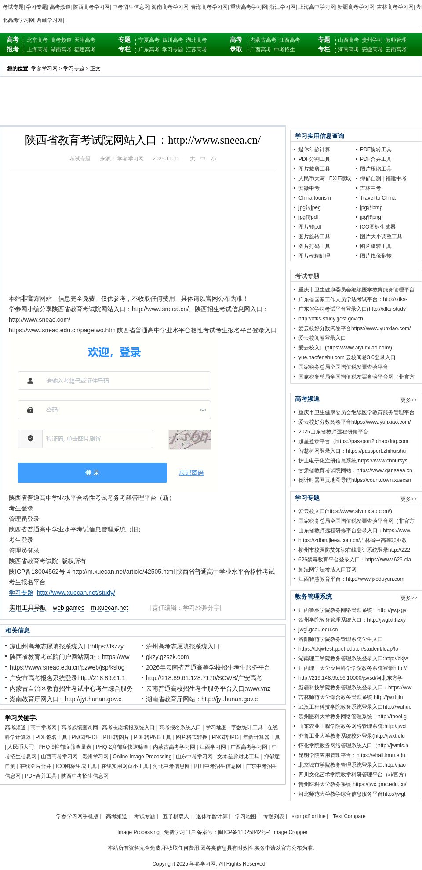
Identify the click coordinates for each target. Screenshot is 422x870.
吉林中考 (370, 188)
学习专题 (36, 7)
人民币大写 (20, 747)
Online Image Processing (142, 757)
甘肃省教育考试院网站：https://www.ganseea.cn (355, 470)
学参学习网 (44, 69)
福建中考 (396, 178)
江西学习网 (213, 747)
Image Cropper (290, 832)
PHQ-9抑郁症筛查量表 (64, 747)
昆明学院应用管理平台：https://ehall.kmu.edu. (352, 755)
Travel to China (378, 198)
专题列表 (273, 816)
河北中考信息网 (171, 766)
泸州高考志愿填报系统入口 (183, 646)
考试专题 (13, 7)
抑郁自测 (370, 178)
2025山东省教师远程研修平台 (333, 432)
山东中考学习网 (194, 757)
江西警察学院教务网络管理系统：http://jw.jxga (352, 610)
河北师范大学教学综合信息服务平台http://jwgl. (352, 794)
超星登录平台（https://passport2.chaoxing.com (353, 441)
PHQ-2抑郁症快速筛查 (122, 747)
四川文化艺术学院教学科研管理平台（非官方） (353, 775)
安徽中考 (309, 188)
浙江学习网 (282, 7)
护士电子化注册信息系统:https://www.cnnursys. (353, 461)
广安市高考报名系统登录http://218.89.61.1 (67, 677)
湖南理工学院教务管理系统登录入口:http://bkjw (353, 658)
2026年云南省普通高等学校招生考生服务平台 (208, 667)
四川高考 (172, 40)
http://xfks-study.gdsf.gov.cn (330, 319)
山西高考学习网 (59, 757)
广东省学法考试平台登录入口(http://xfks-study (352, 309)
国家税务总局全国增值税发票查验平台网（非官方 (356, 377)
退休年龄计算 (314, 149)
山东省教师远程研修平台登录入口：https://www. (354, 531)
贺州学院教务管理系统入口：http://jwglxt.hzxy (352, 620)
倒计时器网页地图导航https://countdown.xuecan (354, 480)
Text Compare (349, 816)
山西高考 (348, 40)
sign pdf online (308, 816)
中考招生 (284, 50)
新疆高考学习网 (356, 7)
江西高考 (289, 40)
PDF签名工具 (51, 737)
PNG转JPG (225, 737)
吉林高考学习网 (395, 7)
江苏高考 (196, 50)
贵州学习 (372, 40)
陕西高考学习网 (91, 7)
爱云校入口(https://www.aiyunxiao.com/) (345, 348)
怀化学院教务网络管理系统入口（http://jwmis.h (353, 746)
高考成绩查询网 (79, 727)
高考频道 (60, 7)
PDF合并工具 (41, 776)
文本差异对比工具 (238, 757)
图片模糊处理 (314, 256)
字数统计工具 (247, 727)
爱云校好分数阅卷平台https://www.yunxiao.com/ (354, 328)
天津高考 (84, 40)
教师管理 (396, 40)
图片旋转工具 (314, 236)
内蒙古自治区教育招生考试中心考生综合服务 (71, 688)
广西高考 (260, 50)
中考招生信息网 (131, 7)
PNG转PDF (85, 737)
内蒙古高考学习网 (174, 747)
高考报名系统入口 (180, 727)
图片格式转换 (191, 737)
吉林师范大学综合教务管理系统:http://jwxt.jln (350, 697)
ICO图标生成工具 (76, 766)
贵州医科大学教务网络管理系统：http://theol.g (352, 716)
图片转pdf (310, 227)
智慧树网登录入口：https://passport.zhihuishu (352, 451)
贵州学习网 (95, 757)
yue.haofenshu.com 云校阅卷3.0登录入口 (347, 357)
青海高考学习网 (209, 7)
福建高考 (84, 50)
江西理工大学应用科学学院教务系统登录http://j (353, 668)
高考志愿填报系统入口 (128, 727)
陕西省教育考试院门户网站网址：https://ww (69, 656)
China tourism (314, 198)
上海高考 (37, 50)
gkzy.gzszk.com (167, 656)
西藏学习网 (49, 20)
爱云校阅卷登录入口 (322, 338)
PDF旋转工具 (376, 149)
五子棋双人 (176, 816)
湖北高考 (196, 40)
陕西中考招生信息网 (85, 776)
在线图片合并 (35, 766)
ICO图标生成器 (378, 227)
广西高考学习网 (248, 747)
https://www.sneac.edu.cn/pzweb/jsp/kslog (67, 667)
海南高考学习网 (170, 7)
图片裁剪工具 (314, 169)
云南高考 (396, 50)
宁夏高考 (149, 40)
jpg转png (370, 217)
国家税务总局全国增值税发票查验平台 (343, 367)
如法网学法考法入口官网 (327, 569)
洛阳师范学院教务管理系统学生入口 (340, 639)
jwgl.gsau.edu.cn (318, 629)
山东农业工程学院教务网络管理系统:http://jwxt (352, 726)
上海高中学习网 (316, 7)
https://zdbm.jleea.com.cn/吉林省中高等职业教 (352, 540)
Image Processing (138, 832)
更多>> (408, 400)
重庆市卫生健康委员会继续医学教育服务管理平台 (356, 290)
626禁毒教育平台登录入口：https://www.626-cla (354, 560)
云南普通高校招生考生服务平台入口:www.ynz (208, 688)
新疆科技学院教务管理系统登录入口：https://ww (354, 687)
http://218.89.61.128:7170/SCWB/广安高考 (204, 677)
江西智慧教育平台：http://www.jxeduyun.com (351, 579)
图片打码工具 (314, 246)
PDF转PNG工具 (152, 737)
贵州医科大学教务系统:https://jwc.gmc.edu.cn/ (352, 784)
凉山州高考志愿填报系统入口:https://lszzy (67, 646)
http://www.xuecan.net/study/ (76, 592)
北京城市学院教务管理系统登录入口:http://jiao (352, 765)
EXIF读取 (340, 178)
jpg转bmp (371, 207)
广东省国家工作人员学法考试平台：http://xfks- (352, 299)
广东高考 (149, 50)
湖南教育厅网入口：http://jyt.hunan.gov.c (65, 699)
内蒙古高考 (263, 40)
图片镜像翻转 (376, 256)
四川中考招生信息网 (217, 766)
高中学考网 (43, 727)
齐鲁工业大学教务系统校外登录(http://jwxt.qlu (351, 736)
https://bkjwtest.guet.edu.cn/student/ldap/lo (348, 649)
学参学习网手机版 (77, 816)
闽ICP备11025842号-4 (244, 832)
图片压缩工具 (376, 169)
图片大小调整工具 (381, 236)
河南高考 (348, 50)
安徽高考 (372, 50)
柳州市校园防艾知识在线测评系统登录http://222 (354, 550)
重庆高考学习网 (248, 7)
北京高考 (37, 40)
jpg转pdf (308, 217)
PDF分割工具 (314, 159)
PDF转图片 (116, 737)
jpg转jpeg (309, 207)
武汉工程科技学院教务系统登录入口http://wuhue (354, 707)
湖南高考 (61, 50)
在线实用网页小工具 (125, 766)
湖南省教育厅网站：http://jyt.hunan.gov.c (202, 699)
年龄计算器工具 (261, 737)
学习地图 (216, 727)
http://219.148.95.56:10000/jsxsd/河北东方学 (350, 678)
